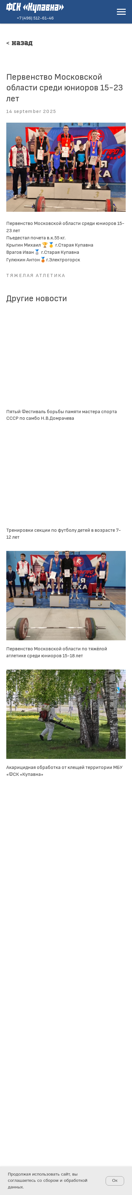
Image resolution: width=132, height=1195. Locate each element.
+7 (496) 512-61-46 (35, 17)
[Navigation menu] (121, 12)
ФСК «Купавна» (35, 8)
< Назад (19, 43)
